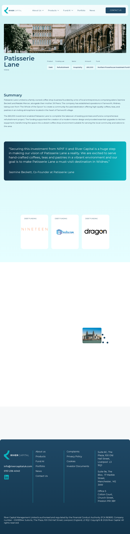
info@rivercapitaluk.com (18, 466)
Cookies (71, 461)
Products (52, 10)
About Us (36, 10)
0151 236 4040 (12, 471)
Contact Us (115, 10)
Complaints (73, 451)
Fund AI (67, 10)
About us (41, 451)
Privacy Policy (74, 456)
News (92, 10)
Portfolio (81, 10)
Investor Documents (78, 466)
